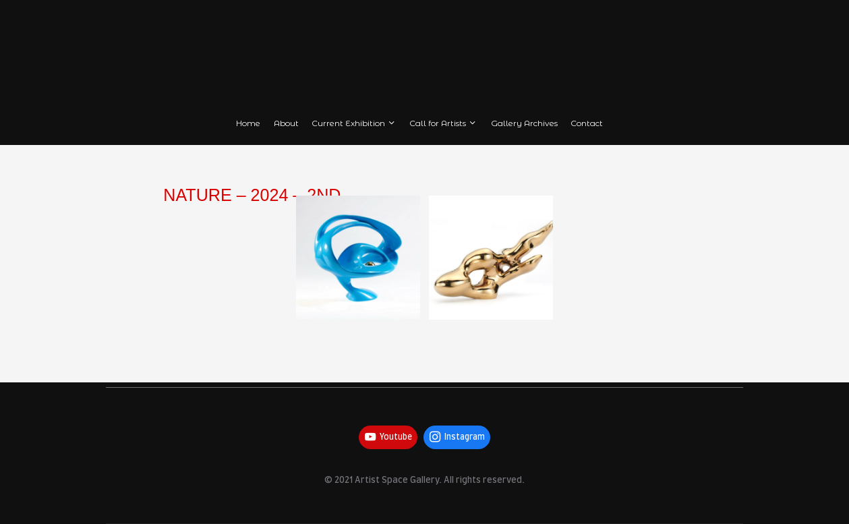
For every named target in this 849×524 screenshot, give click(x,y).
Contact (586, 123)
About (286, 123)
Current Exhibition (354, 123)
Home (248, 123)
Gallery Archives (524, 123)
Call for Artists (443, 123)
